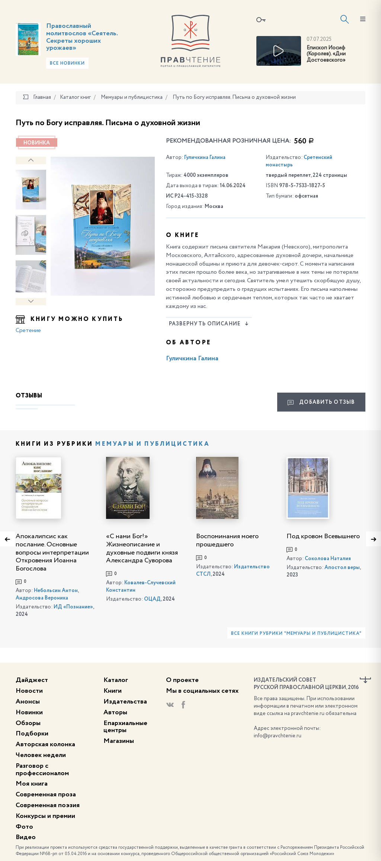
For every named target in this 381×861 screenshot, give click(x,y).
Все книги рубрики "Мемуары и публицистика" (296, 633)
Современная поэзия (48, 805)
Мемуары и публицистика (152, 444)
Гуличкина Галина (204, 157)
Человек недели (41, 755)
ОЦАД (152, 599)
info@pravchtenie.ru (277, 735)
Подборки (32, 733)
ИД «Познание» (73, 607)
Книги (112, 691)
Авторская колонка (45, 744)
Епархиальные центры (125, 727)
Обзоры (28, 723)
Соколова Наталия (328, 558)
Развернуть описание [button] (209, 323)
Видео (26, 837)
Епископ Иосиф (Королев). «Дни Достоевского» (326, 54)
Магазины (118, 741)
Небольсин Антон (56, 590)
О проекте (182, 680)
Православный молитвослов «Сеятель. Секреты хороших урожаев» (82, 37)
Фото (24, 826)
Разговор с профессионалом (42, 770)
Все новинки (67, 63)
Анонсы (28, 701)
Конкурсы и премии (45, 816)
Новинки (29, 712)
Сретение (28, 331)
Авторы (115, 712)
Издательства (125, 701)
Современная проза (46, 794)
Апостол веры (342, 567)
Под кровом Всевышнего (323, 536)
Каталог (115, 680)
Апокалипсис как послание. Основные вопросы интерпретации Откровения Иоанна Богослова (52, 552)
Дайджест (32, 680)
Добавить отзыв (321, 403)
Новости (29, 691)
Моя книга (32, 783)
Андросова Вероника (42, 598)
